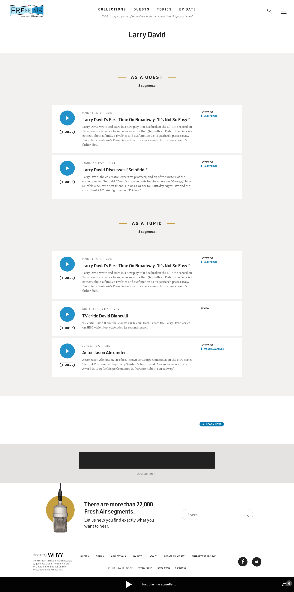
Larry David (211, 115)
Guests (141, 9)
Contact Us (180, 567)
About (153, 556)
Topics (164, 9)
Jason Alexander (214, 348)
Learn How (213, 424)
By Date (187, 9)
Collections (112, 9)
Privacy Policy (144, 567)
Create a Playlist (174, 556)
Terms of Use (163, 567)
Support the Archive (204, 556)
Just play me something (150, 584)
